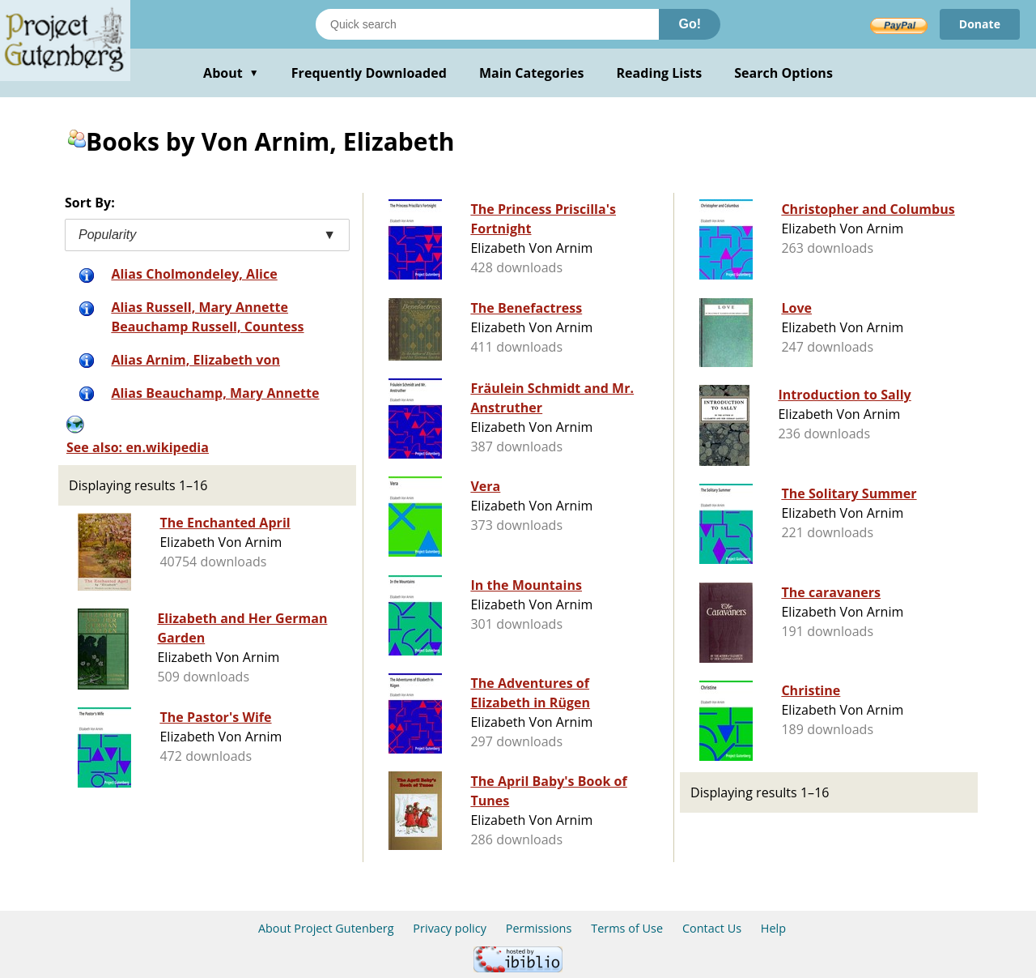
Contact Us (711, 928)
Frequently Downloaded (369, 73)
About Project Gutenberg (326, 928)
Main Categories (531, 73)
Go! (689, 24)
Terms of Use (627, 928)
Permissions (539, 928)
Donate (979, 24)
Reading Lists (660, 73)
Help (773, 928)
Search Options (783, 73)
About (231, 73)
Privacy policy (449, 928)
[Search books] (487, 24)
